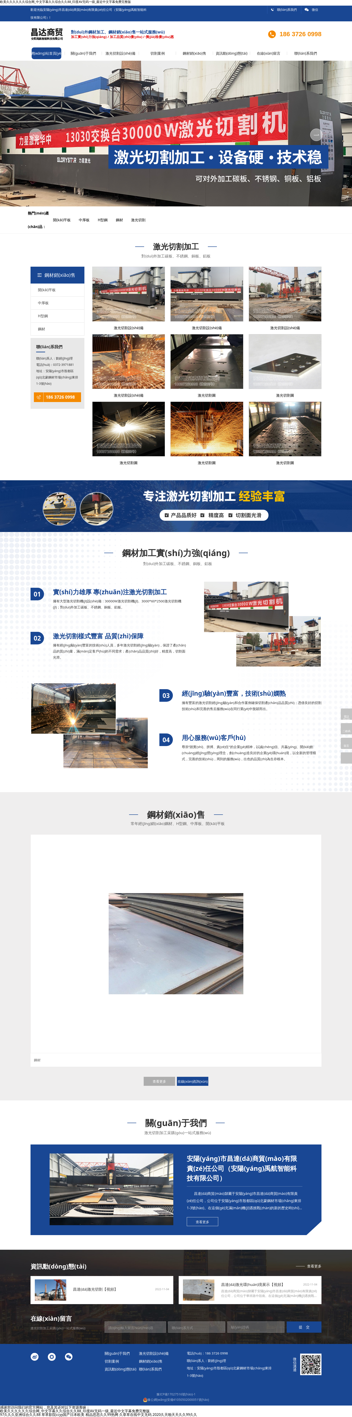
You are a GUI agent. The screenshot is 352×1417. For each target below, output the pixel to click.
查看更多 (159, 1081)
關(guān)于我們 (83, 53)
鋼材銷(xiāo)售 (194, 53)
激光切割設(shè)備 (120, 53)
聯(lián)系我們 (284, 9)
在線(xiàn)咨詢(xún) (193, 1081)
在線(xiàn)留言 (268, 53)
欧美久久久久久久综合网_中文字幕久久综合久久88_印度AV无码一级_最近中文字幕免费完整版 (75, 1410)
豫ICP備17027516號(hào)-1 (176, 1394)
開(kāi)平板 (65, 219)
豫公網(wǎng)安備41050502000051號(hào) (176, 1399)
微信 (311, 9)
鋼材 (123, 219)
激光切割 (142, 219)
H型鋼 (106, 219)
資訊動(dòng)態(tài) (231, 53)
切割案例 (157, 53)
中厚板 (88, 219)
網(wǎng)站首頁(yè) (46, 53)
